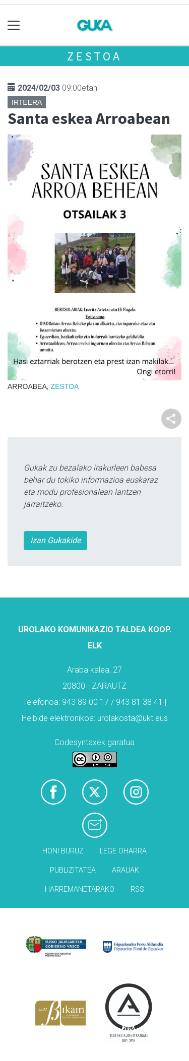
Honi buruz (63, 851)
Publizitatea (73, 870)
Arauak (125, 870)
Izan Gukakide (55, 540)
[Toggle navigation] (14, 25)
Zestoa (94, 56)
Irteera (27, 102)
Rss (137, 889)
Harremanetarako (79, 889)
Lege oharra (123, 851)
